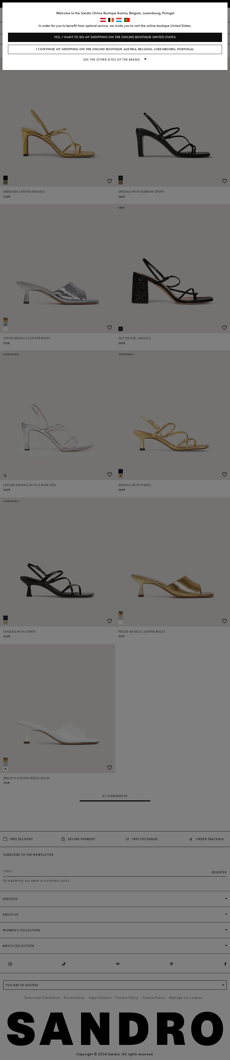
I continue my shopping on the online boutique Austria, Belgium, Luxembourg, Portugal (115, 49)
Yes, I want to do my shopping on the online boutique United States (115, 37)
